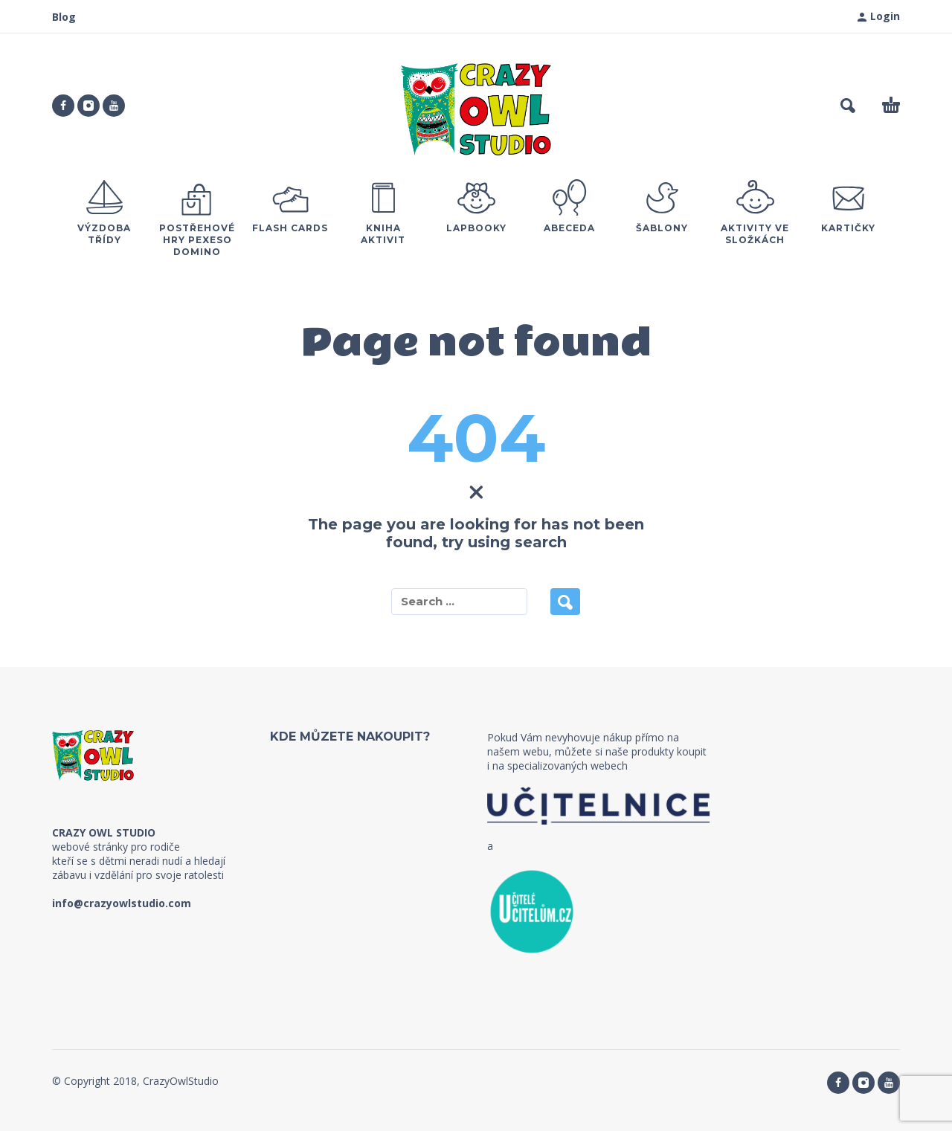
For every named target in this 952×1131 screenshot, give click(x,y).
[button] (847, 105)
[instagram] (88, 105)
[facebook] (63, 105)
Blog (64, 17)
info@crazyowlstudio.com (121, 903)
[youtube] (114, 105)
